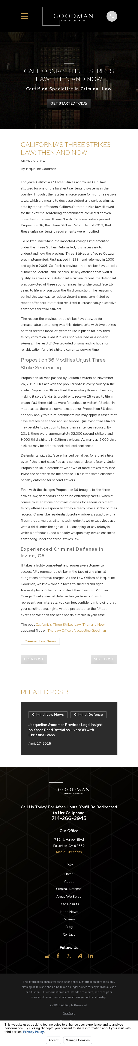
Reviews (68, 919)
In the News (69, 911)
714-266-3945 (68, 818)
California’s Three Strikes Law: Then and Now (70, 624)
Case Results (69, 904)
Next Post (104, 659)
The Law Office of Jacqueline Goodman (76, 630)
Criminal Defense (69, 889)
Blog (69, 926)
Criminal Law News (40, 641)
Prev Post (34, 659)
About (69, 881)
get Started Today (68, 103)
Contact (69, 934)
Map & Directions (69, 852)
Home (69, 874)
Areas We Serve (68, 896)
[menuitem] (69, 1013)
